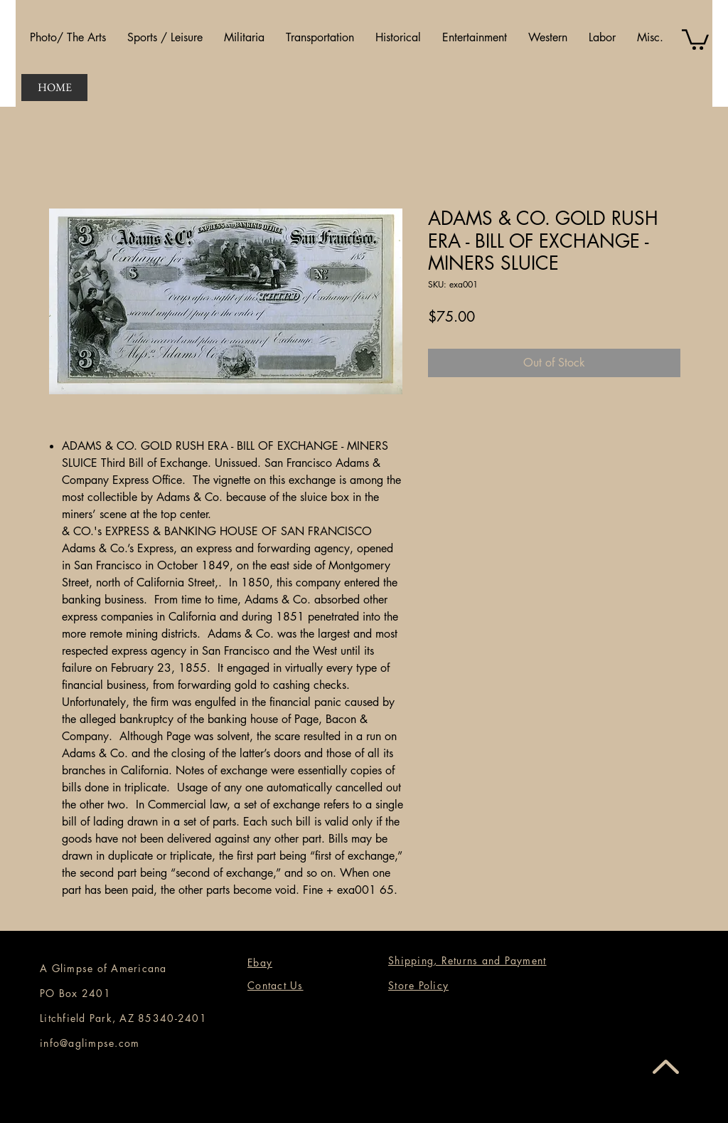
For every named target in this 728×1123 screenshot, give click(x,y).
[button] (68, 37)
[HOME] (54, 87)
